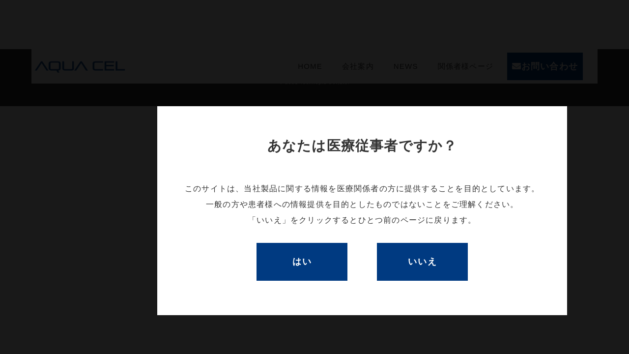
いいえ (422, 261)
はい (302, 261)
